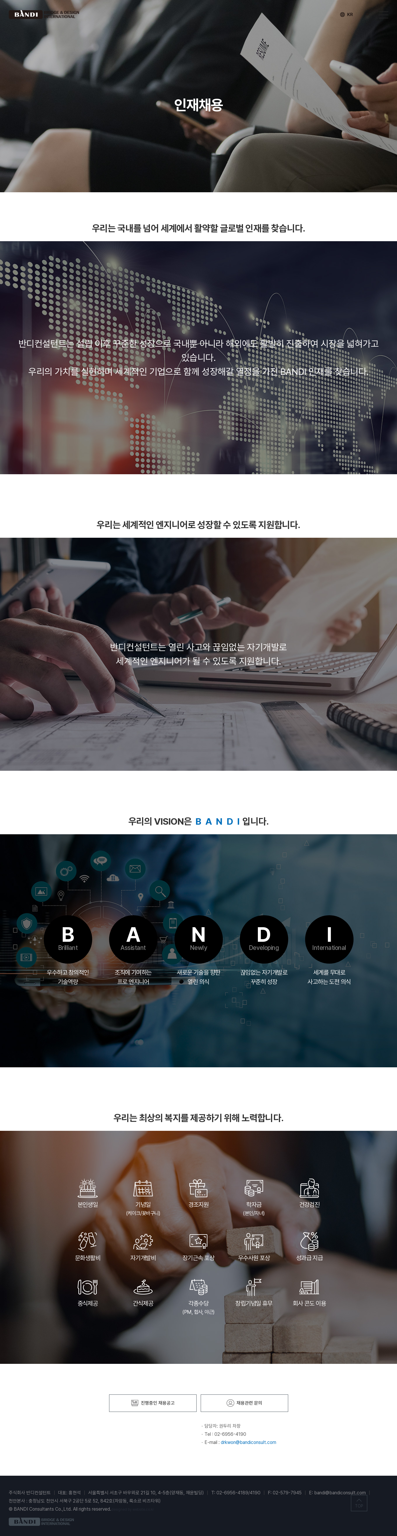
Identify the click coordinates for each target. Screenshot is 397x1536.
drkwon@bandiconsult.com (248, 1442)
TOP (359, 1506)
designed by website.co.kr (132, 1509)
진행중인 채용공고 (153, 1403)
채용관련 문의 (244, 1403)
